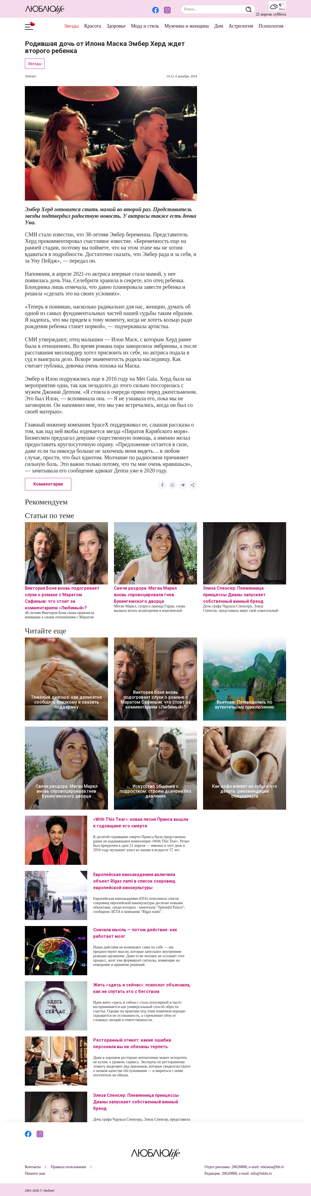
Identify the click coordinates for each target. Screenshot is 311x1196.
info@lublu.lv (261, 1173)
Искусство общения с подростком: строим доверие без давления (155, 791)
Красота (92, 26)
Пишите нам (35, 1173)
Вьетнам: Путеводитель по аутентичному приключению (244, 705)
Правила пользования (68, 1167)
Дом (218, 26)
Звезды (71, 26)
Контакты (33, 1167)
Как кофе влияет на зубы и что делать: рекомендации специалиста (244, 791)
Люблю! (30, 76)
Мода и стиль (145, 26)
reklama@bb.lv (272, 1167)
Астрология (240, 26)
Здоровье (116, 26)
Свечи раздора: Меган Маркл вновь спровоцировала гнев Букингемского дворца (145, 595)
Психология (271, 26)
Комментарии (48, 484)
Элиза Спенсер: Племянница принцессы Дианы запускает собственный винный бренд (234, 595)
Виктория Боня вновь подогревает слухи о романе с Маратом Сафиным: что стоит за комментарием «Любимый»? (155, 700)
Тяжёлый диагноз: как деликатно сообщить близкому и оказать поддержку (66, 702)
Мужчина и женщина (187, 26)
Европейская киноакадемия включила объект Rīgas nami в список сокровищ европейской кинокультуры (134, 881)
